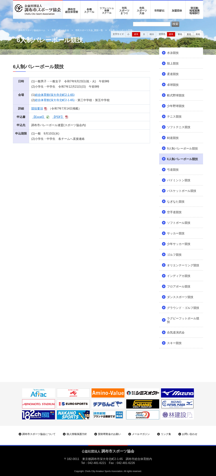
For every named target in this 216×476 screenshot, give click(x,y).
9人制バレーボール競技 (182, 148)
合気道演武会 (176, 332)
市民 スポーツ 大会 (142, 11)
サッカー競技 (176, 233)
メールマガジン (141, 434)
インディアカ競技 (178, 275)
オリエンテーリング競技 (183, 265)
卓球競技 (173, 84)
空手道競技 (174, 212)
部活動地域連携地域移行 (194, 11)
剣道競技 (173, 137)
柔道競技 (173, 74)
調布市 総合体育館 (71, 10)
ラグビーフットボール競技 (183, 320)
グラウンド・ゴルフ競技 (183, 307)
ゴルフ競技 (174, 254)
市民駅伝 (159, 10)
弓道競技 (173, 169)
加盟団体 (177, 10)
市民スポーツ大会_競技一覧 (89, 30)
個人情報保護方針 (77, 434)
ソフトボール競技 (178, 222)
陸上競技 (173, 63)
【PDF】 (58, 116)
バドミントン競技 (178, 180)
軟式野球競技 (176, 95)
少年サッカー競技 (178, 243)
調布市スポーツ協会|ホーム (31, 30)
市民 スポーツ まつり (124, 11)
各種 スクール (89, 10)
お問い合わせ (189, 434)
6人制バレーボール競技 (182, 159)
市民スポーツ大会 (60, 30)
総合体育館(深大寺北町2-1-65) (55, 94)
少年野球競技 (176, 106)
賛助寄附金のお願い (109, 434)
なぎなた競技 (176, 201)
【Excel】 (38, 116)
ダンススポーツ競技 (180, 297)
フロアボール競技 (178, 286)
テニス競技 (174, 116)
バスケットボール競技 (181, 190)
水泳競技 (173, 52)
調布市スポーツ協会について (39, 434)
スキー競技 (174, 343)
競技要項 (37, 108)
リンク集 (166, 434)
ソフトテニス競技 (178, 127)
